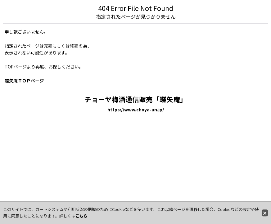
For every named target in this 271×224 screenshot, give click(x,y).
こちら (81, 216)
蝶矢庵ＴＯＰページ (24, 80)
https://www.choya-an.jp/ (135, 109)
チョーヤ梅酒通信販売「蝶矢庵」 (135, 99)
